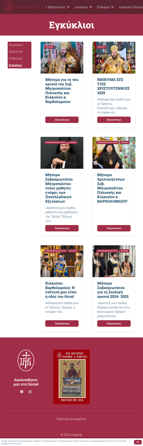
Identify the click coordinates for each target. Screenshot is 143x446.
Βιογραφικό (16, 45)
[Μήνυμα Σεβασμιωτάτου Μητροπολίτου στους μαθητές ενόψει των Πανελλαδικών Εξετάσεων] (62, 139)
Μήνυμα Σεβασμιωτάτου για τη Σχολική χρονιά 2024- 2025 (112, 290)
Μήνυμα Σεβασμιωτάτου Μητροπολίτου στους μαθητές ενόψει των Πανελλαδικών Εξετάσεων (59, 188)
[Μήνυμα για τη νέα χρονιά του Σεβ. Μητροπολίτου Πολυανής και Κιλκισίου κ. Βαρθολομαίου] (62, 44)
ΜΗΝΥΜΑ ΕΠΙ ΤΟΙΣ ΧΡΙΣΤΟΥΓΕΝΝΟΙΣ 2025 (113, 86)
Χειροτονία (16, 51)
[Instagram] (30, 392)
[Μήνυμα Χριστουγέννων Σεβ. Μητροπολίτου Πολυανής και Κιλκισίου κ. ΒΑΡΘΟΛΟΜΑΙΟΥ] (113, 139)
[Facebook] (21, 391)
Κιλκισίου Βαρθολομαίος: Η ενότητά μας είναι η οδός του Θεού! (61, 290)
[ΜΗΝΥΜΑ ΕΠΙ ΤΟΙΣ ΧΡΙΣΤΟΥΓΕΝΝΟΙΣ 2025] (113, 44)
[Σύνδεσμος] (9, 7)
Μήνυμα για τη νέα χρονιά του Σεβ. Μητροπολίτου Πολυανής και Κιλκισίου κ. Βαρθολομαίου (61, 90)
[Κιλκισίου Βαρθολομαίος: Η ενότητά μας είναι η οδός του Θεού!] (62, 247)
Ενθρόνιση (15, 58)
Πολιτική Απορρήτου (71, 419)
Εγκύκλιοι (15, 65)
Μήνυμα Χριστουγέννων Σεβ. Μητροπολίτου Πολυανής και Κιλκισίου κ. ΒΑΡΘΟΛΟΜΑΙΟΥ (112, 188)
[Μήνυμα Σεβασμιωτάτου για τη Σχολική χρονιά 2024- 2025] (113, 247)
